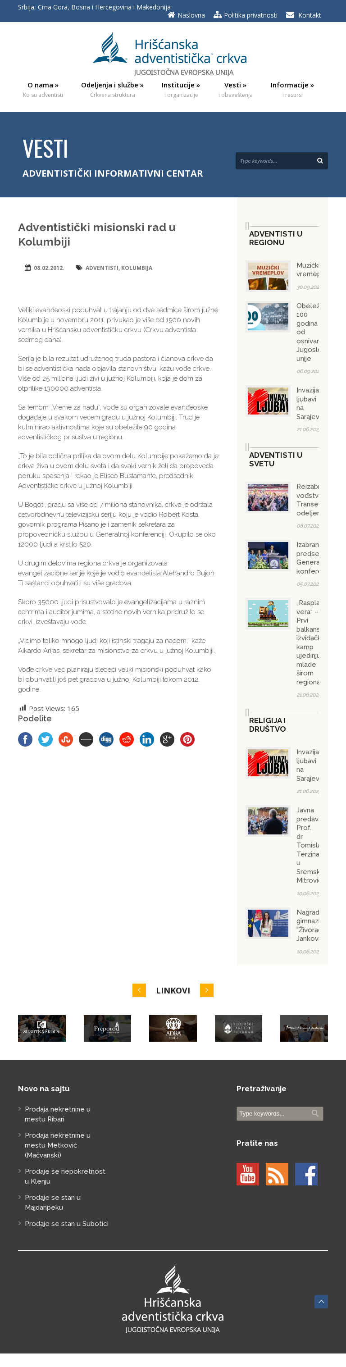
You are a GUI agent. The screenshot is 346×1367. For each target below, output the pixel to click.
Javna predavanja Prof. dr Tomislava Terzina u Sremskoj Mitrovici (313, 845)
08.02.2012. (49, 268)
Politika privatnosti (251, 15)
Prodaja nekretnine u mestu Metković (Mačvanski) (58, 1145)
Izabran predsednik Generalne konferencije (316, 558)
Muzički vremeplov (313, 269)
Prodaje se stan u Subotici (67, 1224)
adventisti (102, 268)
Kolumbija (136, 268)
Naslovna (191, 15)
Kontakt (309, 15)
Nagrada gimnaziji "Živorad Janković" (311, 925)
